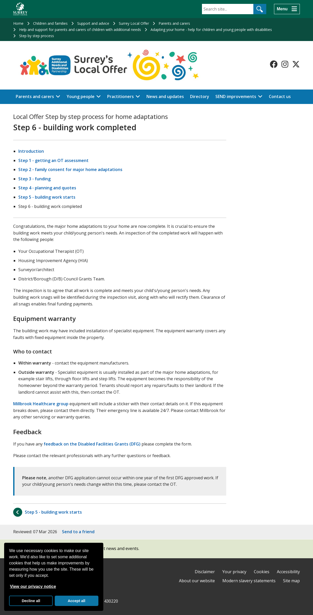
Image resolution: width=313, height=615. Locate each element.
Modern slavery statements (249, 581)
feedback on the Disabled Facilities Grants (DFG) (92, 444)
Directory (199, 96)
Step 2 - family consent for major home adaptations (70, 169)
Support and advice (93, 23)
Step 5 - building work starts (46, 197)
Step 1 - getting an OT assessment (53, 160)
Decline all (31, 601)
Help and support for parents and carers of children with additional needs (80, 29)
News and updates (165, 96)
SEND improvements (235, 96)
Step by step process (36, 35)
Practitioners (120, 96)
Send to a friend (78, 532)
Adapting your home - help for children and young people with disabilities (211, 29)
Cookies (261, 571)
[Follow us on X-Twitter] (296, 64)
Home (18, 23)
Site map (291, 581)
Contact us (280, 96)
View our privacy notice (33, 586)
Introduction (31, 151)
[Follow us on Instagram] (284, 64)
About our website (197, 581)
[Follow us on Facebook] (274, 64)
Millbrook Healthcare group (40, 404)
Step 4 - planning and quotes (47, 188)
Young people (81, 96)
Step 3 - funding (34, 179)
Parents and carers (174, 23)
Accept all (76, 601)
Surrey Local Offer (134, 23)
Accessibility (288, 571)
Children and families (50, 23)
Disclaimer (205, 571)
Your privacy (234, 571)
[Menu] (287, 9)
